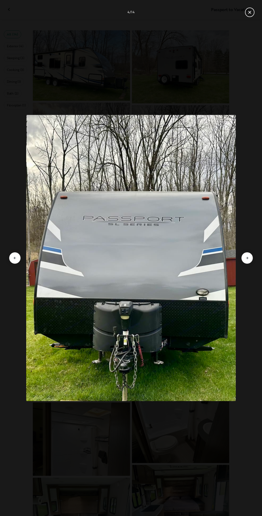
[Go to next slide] (247, 258)
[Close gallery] (249, 12)
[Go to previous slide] (15, 258)
